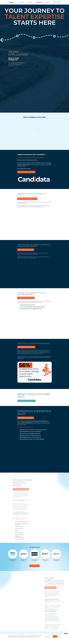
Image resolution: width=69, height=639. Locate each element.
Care (18, 590)
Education (19, 594)
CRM (51, 592)
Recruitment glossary (32, 593)
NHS (18, 612)
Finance (18, 596)
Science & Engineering (21, 619)
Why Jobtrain (39, 2)
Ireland (18, 610)
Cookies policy (42, 593)
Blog (29, 586)
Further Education (20, 599)
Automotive (19, 588)
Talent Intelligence (53, 586)
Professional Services (21, 616)
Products (22, 2)
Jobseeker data (53, 607)
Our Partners (52, 588)
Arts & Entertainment (21, 586)
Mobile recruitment (53, 609)
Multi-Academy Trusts (21, 608)
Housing (19, 601)
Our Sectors (29, 2)
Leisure (18, 603)
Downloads (30, 588)
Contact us (41, 586)
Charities (19, 592)
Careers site (52, 604)
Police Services (20, 614)
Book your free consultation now (34, 571)
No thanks (47, 636)
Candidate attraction (54, 599)
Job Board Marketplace (54, 594)
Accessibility (52, 614)
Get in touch (57, 2)
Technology (19, 623)
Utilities (18, 625)
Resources (48, 2)
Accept (55, 636)
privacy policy (37, 636)
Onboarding (52, 590)
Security (18, 621)
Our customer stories (34, 458)
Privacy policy (41, 591)
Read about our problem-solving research (26, 65)
